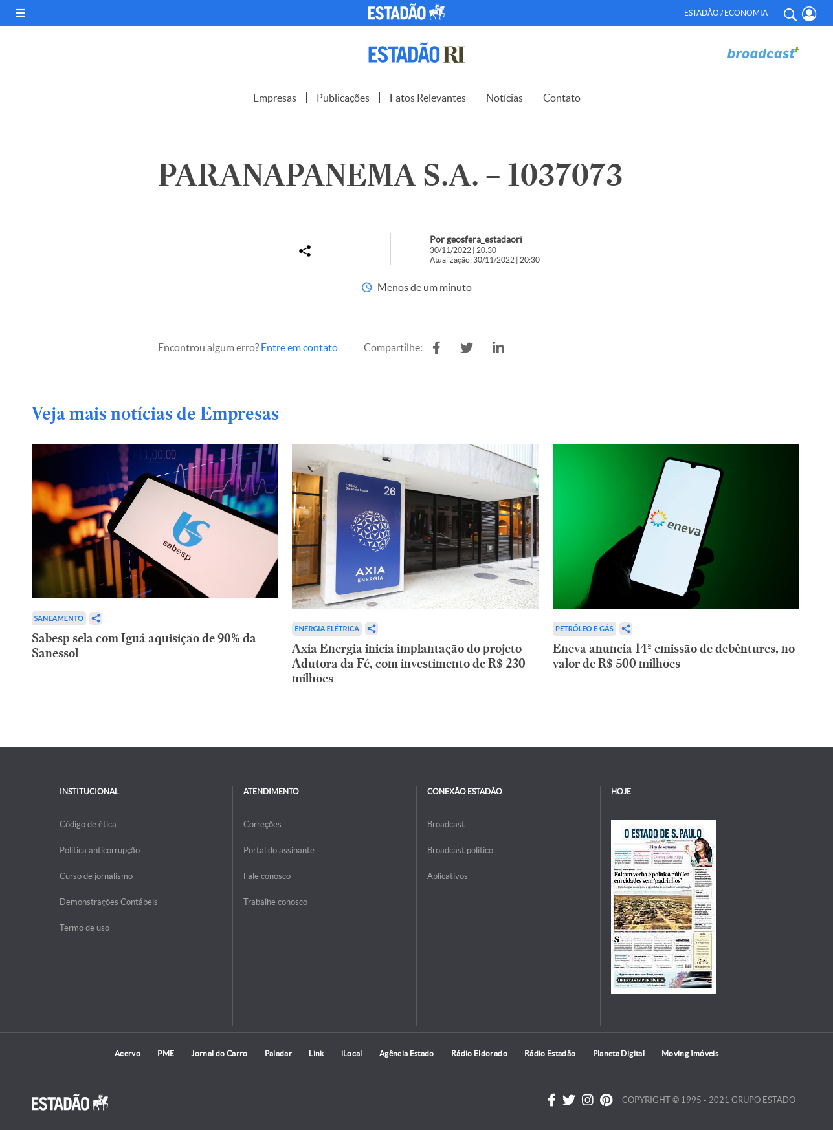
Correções (262, 824)
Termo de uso (84, 928)
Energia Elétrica (326, 628)
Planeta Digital (619, 1053)
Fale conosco (267, 876)
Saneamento (58, 618)
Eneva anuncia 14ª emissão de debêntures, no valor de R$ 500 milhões (674, 656)
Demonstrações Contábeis (109, 902)
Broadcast (446, 824)
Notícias (504, 97)
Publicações (343, 97)
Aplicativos (447, 876)
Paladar (279, 1053)
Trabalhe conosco (275, 902)
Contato (562, 97)
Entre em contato (299, 347)
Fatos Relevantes (428, 97)
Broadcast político (460, 850)
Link (316, 1053)
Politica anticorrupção (100, 850)
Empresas (274, 97)
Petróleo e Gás (584, 628)
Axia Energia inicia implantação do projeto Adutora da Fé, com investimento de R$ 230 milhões (409, 663)
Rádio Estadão (550, 1053)
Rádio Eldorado (479, 1053)
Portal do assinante (279, 850)
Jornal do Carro (219, 1053)
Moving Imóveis (689, 1053)
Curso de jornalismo (96, 876)
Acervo (127, 1053)
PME (165, 1053)
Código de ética (88, 824)
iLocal (351, 1053)
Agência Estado (406, 1053)
